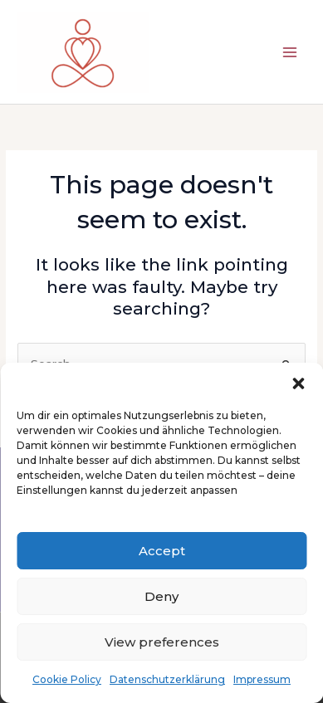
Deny (161, 596)
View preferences (162, 642)
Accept (162, 551)
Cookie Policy (66, 679)
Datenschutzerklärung (167, 679)
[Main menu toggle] (290, 52)
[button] (298, 383)
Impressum (262, 679)
